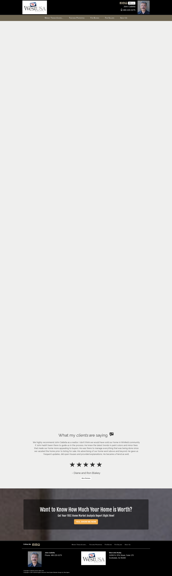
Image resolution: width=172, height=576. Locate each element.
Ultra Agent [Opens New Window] (66, 572)
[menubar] (86, 18)
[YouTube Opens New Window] (123, 3)
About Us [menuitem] (123, 18)
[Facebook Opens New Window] (121, 3)
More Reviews (86, 478)
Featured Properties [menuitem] (76, 18)
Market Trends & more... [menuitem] (54, 18)
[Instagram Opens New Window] (126, 3)
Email (131, 3)
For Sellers (118, 544)
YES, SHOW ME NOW (86, 522)
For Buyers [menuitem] (94, 18)
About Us (128, 544)
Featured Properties (96, 544)
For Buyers (108, 544)
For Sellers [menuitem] (109, 18)
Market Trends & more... (79, 544)
